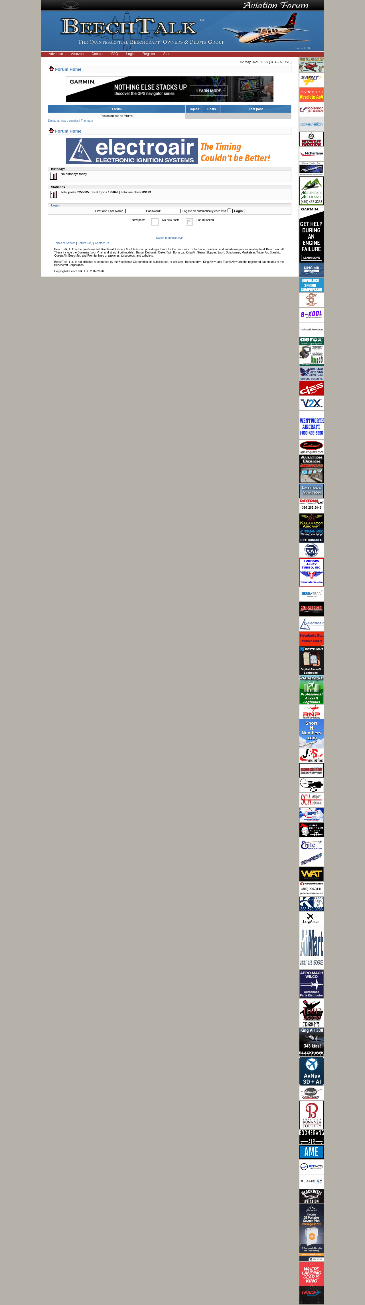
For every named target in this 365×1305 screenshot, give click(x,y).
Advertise (56, 54)
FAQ (114, 54)
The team (87, 120)
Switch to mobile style (169, 238)
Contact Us (102, 243)
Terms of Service (64, 243)
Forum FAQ (85, 243)
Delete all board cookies (63, 120)
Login (130, 54)
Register (149, 54)
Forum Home (68, 69)
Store (167, 54)
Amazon (77, 54)
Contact (97, 54)
